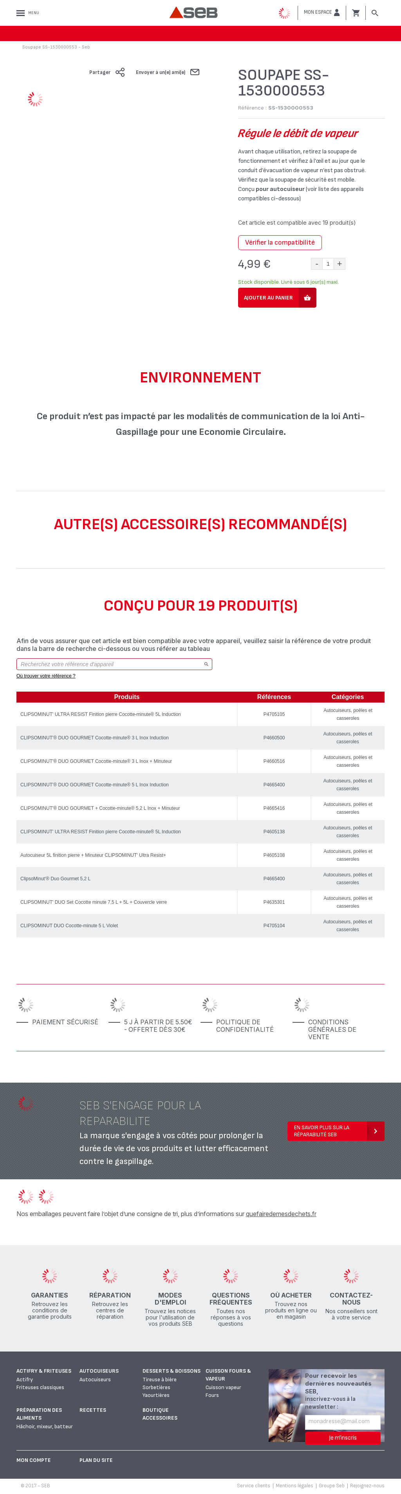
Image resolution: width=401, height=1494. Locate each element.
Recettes (92, 1410)
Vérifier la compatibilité (280, 242)
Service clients (253, 1486)
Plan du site (96, 1460)
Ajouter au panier (268, 297)
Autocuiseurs (99, 1371)
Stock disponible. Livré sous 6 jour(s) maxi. (288, 282)
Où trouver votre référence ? (46, 676)
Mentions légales (294, 1486)
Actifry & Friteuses (43, 1371)
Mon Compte (33, 1460)
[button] (322, 12)
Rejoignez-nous (367, 1486)
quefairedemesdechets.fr (281, 1214)
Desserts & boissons (171, 1371)
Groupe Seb (332, 1486)
